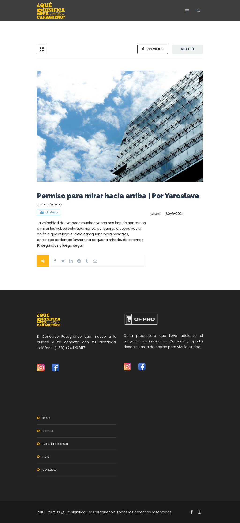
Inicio (46, 418)
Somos (47, 431)
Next (185, 49)
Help (45, 456)
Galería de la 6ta (55, 444)
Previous (155, 49)
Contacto (49, 469)
